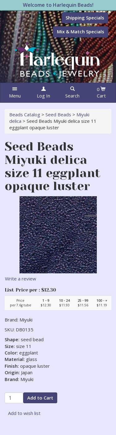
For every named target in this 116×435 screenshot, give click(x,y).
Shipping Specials (85, 17)
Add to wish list (24, 413)
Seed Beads (58, 114)
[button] (14, 92)
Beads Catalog (24, 114)
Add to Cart (40, 398)
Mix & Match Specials (80, 31)
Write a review (20, 279)
